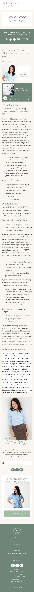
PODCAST (17, 547)
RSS (3, 114)
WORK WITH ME (17, 544)
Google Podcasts (19, 109)
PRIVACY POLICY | (17, 573)
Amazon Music (23, 111)
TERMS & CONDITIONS (17, 576)
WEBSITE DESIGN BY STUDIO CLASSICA (17, 583)
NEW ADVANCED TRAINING (17, 553)
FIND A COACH (17, 560)
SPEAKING (17, 550)
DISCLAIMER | (17, 574)
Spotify (4, 111)
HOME (17, 537)
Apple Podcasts (7, 109)
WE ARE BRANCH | (17, 581)
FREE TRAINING (17, 557)
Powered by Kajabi (17, 587)
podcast (4, 56)
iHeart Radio (13, 111)
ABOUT (17, 541)
